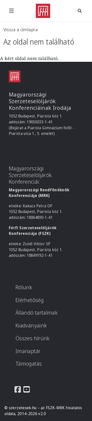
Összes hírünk (32, 338)
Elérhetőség (29, 300)
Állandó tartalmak (36, 312)
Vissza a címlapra (20, 29)
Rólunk (23, 287)
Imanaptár (27, 351)
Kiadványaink (31, 325)
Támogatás (28, 363)
